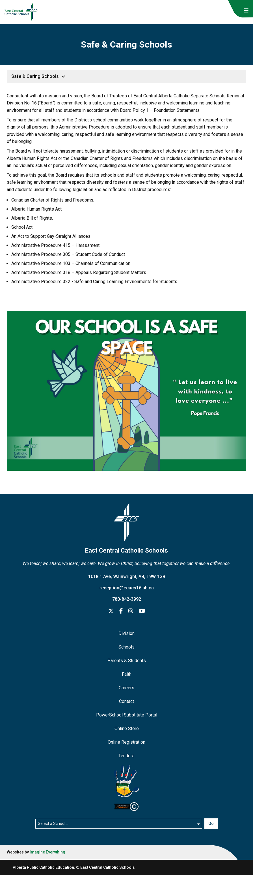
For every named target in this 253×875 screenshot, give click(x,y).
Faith (126, 674)
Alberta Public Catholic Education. (44, 867)
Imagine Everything (47, 852)
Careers (126, 687)
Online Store (126, 728)
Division (126, 633)
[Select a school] (118, 823)
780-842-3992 (126, 599)
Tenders (126, 755)
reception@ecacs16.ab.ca (127, 588)
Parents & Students (126, 660)
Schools (126, 647)
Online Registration (126, 742)
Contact (126, 701)
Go (211, 823)
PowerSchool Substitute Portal (126, 715)
